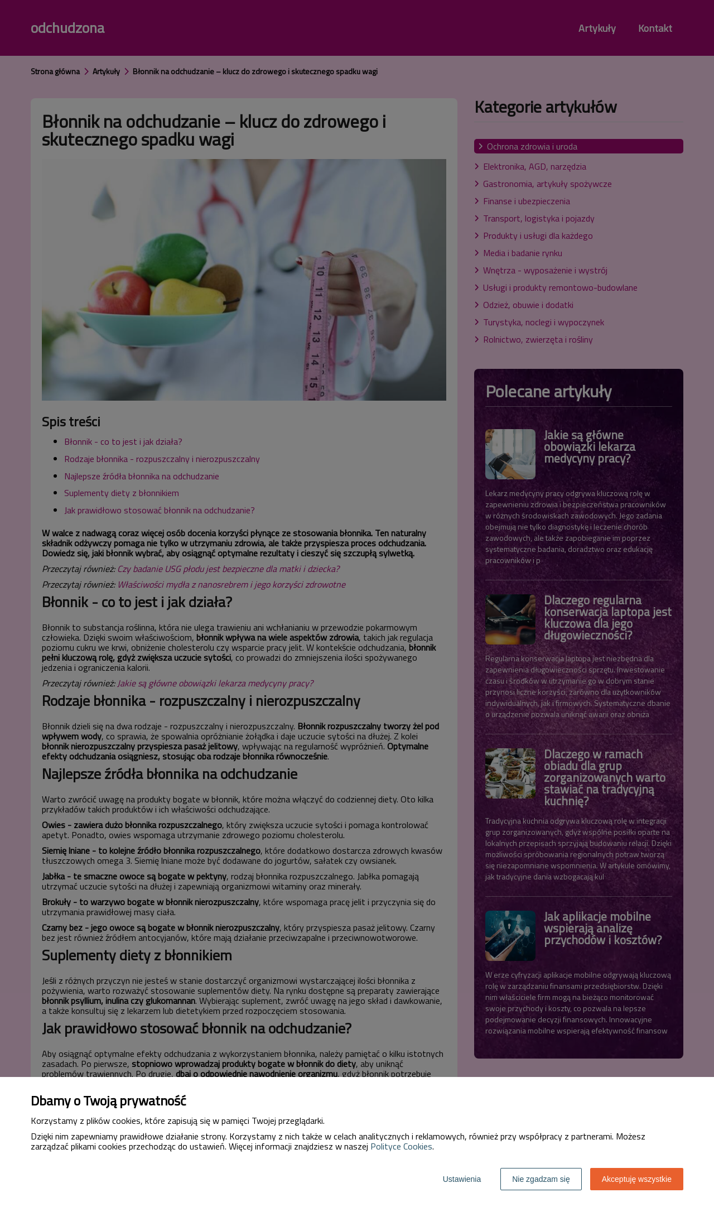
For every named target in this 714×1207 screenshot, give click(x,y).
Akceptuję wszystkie (637, 1179)
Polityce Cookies (401, 1146)
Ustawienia (462, 1179)
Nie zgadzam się (541, 1179)
